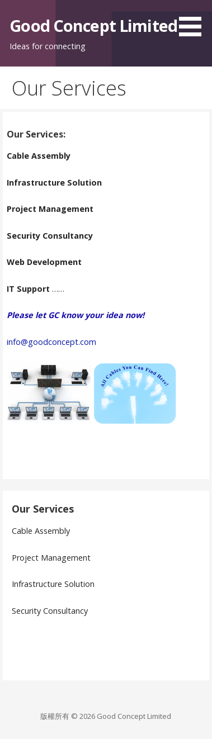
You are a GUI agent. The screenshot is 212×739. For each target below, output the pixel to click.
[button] (194, 20)
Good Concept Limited (93, 25)
